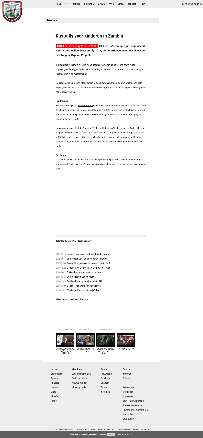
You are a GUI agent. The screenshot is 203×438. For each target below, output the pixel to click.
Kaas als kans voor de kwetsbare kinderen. (88, 254)
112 (67, 4)
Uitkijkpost (128, 391)
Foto (111, 4)
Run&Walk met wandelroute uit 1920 (84, 281)
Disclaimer (111, 430)
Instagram (105, 391)
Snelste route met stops (134, 405)
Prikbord (89, 4)
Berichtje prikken (80, 378)
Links (142, 4)
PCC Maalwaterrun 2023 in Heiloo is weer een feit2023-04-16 (85, 349)
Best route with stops (133, 401)
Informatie (128, 373)
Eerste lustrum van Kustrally (80, 276)
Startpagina (56, 373)
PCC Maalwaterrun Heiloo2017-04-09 (125, 348)
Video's (54, 396)
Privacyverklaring (123, 430)
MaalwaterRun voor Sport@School (84, 290)
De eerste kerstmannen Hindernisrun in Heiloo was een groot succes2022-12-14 (105, 350)
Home (58, 4)
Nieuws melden (79, 382)
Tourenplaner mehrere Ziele (136, 410)
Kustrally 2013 (90, 128)
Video (121, 4)
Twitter (104, 387)
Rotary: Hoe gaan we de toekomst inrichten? (88, 263)
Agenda (76, 4)
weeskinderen (94, 65)
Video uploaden (79, 387)
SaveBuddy (128, 419)
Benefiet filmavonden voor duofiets (84, 285)
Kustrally (87, 241)
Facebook (105, 378)
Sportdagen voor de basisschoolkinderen (87, 258)
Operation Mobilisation (82, 83)
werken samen (85, 105)
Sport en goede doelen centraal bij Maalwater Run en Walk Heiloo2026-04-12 (65, 350)
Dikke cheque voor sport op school (84, 272)
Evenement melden (81, 373)
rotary (85, 299)
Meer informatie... (125, 434)
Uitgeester (128, 396)
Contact (126, 378)
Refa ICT (145, 430)
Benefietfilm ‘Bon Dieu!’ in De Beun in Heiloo (88, 267)
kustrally (77, 299)
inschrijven (72, 159)
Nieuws (101, 4)
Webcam (132, 4)
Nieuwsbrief (107, 373)
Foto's (54, 401)
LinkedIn (105, 382)
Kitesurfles (128, 414)
